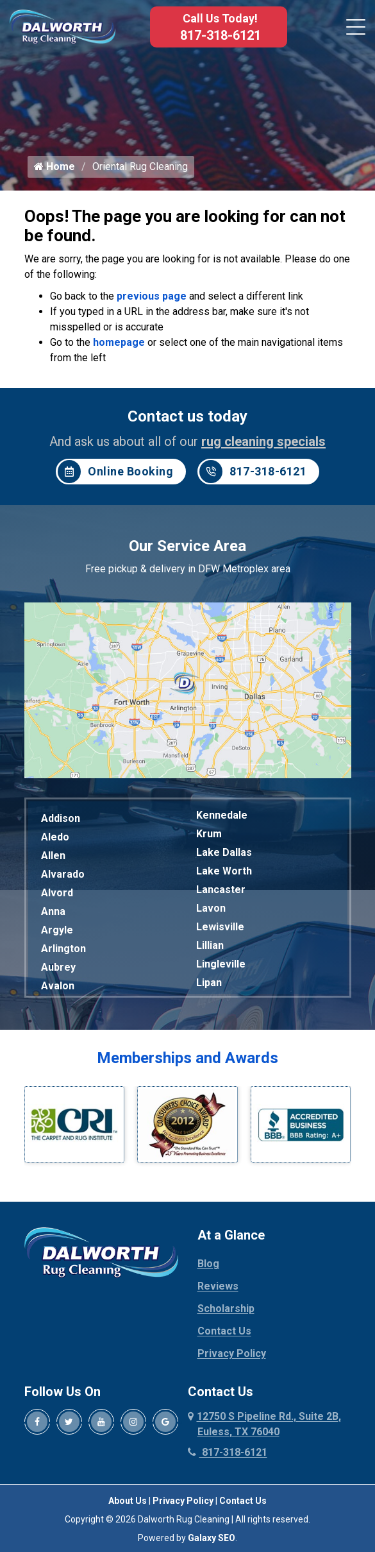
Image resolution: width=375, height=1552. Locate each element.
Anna (53, 913)
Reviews (217, 1288)
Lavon (211, 910)
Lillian (210, 947)
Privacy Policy (231, 1355)
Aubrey (58, 969)
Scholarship (225, 1310)
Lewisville (220, 929)
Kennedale (221, 817)
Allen (53, 857)
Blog (208, 1265)
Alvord (57, 895)
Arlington (63, 950)
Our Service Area (187, 548)
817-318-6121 (220, 35)
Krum (209, 836)
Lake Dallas (224, 854)
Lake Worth (224, 873)
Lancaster (221, 891)
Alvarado (63, 876)
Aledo (55, 839)
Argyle (57, 932)
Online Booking (115, 473)
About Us (127, 1502)
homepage (119, 344)
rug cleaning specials (263, 443)
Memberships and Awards (187, 1060)
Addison (60, 820)
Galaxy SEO (211, 1540)
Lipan (209, 984)
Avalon (57, 988)
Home (54, 168)
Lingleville (221, 966)
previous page (152, 298)
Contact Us (224, 1333)
